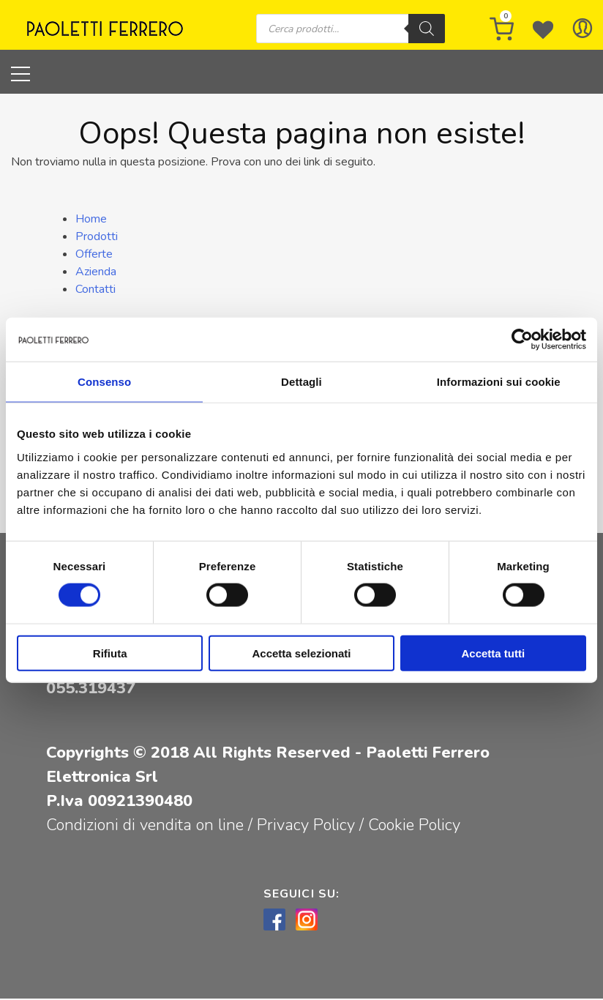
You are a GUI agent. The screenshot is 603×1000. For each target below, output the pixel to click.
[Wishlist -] (543, 29)
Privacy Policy (308, 826)
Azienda (95, 272)
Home (91, 220)
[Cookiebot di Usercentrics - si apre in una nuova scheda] (522, 340)
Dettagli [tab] (301, 382)
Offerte (94, 255)
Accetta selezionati (301, 652)
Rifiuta (110, 652)
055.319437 (90, 690)
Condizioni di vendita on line (145, 826)
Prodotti (96, 237)
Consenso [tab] (104, 382)
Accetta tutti (493, 652)
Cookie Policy (414, 826)
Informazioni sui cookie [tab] (499, 382)
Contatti (95, 290)
